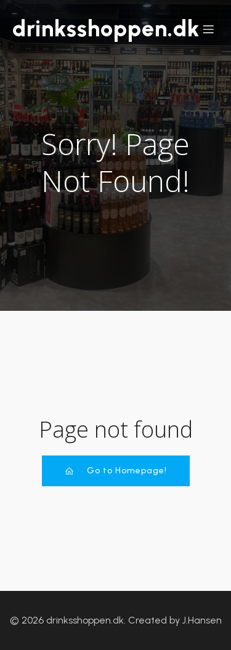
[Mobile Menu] (208, 28)
